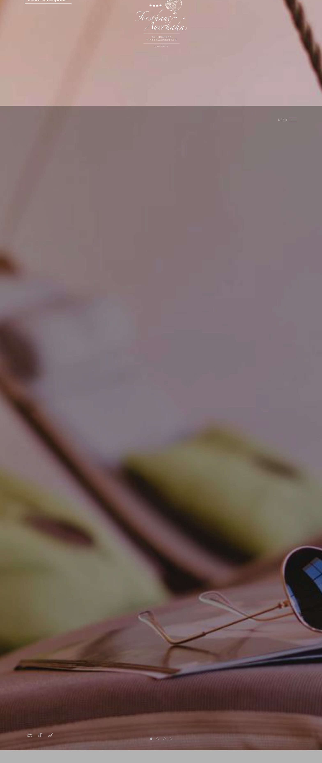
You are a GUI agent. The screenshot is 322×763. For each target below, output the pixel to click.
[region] (37, 709)
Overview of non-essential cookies (37, 747)
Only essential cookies (37, 738)
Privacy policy (23, 755)
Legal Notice (51, 755)
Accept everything (37, 728)
